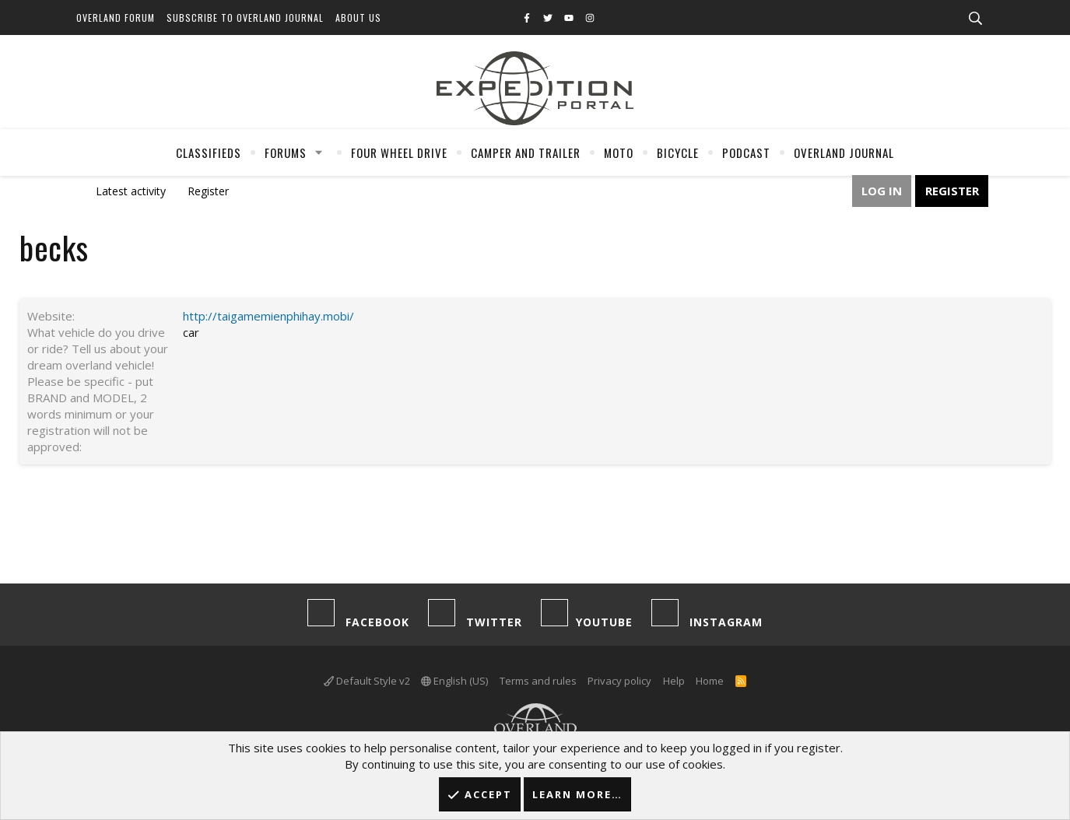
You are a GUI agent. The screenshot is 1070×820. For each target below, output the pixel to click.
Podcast (746, 152)
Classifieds (208, 152)
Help (674, 681)
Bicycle (678, 152)
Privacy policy (619, 681)
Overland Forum (115, 17)
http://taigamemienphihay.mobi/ (268, 316)
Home (710, 681)
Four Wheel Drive (399, 152)
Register (208, 191)
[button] (318, 152)
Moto (618, 152)
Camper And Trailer (526, 152)
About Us (358, 17)
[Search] (975, 18)
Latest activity (131, 191)
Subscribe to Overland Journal (245, 17)
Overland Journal (844, 152)
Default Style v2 (367, 681)
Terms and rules (538, 681)
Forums (286, 152)
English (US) (454, 681)
